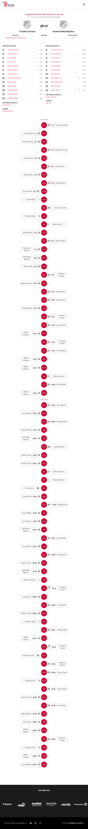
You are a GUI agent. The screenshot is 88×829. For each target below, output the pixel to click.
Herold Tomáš (56, 62)
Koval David (11, 82)
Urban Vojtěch (56, 54)
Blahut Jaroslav (13, 66)
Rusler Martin (55, 86)
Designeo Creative (76, 823)
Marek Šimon (55, 90)
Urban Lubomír (51, 97)
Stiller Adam (11, 86)
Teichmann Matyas (14, 78)
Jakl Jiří (48, 103)
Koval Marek (11, 58)
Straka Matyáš (12, 98)
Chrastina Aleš (7, 111)
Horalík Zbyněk (10, 38)
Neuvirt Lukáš (12, 94)
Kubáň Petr (6, 105)
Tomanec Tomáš (57, 50)
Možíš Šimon (55, 58)
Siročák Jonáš (12, 74)
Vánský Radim (56, 66)
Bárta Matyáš (12, 70)
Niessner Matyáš (57, 82)
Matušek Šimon (56, 78)
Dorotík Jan (11, 62)
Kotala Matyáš (12, 90)
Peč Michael (55, 74)
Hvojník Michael (13, 50)
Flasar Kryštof (56, 70)
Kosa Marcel (21, 38)
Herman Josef (12, 54)
